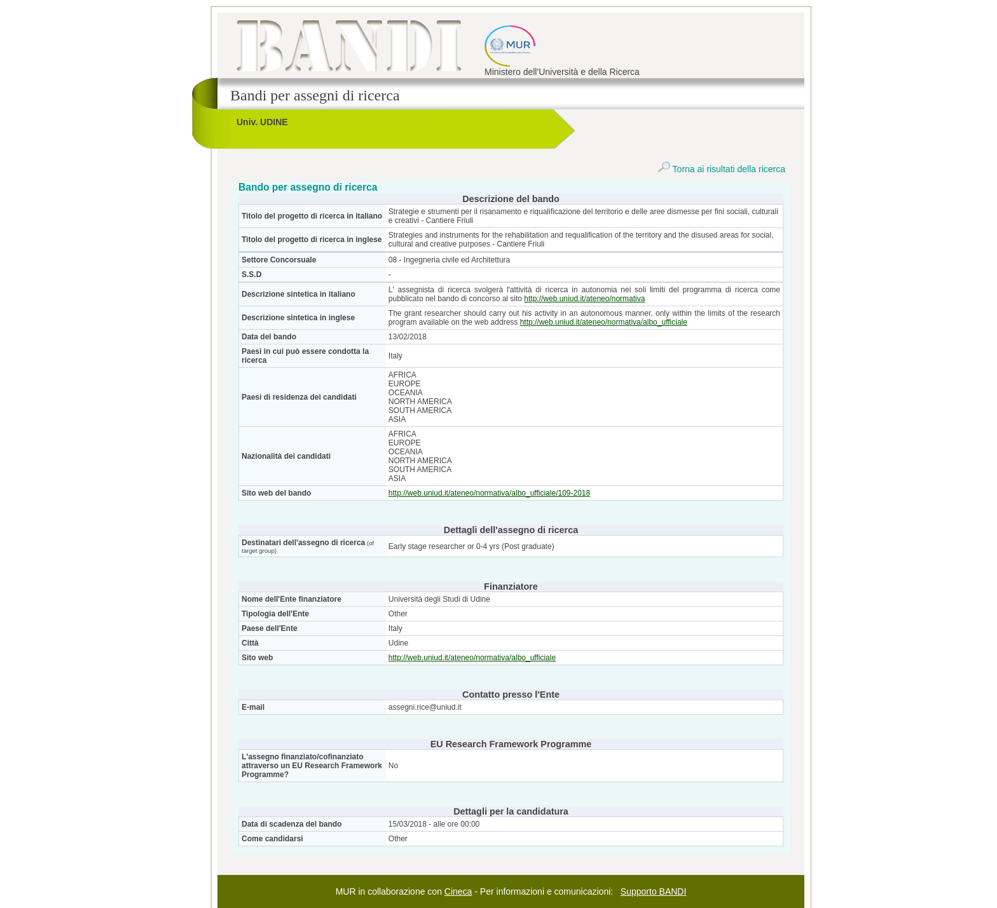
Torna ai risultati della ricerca (721, 169)
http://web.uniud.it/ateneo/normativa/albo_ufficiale (603, 322)
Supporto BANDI (654, 891)
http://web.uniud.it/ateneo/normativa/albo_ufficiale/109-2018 (489, 493)
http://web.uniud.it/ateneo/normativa (584, 298)
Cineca (458, 891)
